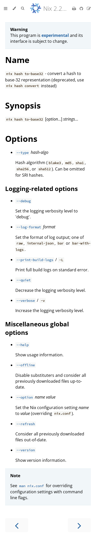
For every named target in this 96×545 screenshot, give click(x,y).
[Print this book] (74, 8)
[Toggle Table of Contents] (5, 8)
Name (17, 59)
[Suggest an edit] (89, 8)
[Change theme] (14, 8)
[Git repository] (82, 8)
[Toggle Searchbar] (22, 8)
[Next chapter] (79, 525)
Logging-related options (41, 188)
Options (21, 138)
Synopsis (23, 105)
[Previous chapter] (16, 525)
